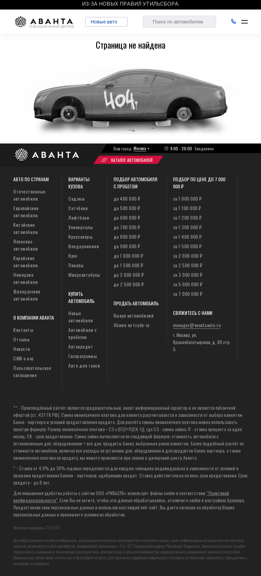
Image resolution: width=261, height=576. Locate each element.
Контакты (23, 329)
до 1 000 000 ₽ (128, 255)
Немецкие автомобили (25, 278)
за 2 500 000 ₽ (188, 265)
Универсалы (80, 227)
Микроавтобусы (84, 274)
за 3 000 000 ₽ (188, 274)
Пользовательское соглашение (32, 371)
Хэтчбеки (78, 207)
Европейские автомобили (26, 211)
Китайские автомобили (25, 228)
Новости (21, 348)
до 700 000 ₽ (127, 227)
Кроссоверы (80, 236)
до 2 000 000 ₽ (129, 274)
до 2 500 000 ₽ (129, 284)
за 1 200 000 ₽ (187, 217)
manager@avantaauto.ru (197, 324)
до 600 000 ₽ (127, 217)
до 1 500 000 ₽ (128, 265)
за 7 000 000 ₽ (188, 293)
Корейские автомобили (25, 261)
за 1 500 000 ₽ (187, 246)
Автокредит (80, 346)
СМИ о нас (23, 358)
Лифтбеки (78, 217)
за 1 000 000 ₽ (187, 198)
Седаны (76, 198)
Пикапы (76, 265)
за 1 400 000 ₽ (187, 236)
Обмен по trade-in (132, 324)
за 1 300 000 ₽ (187, 227)
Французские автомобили (26, 295)
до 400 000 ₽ (127, 198)
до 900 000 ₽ (127, 246)
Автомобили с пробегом (82, 333)
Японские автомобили (25, 245)
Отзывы (21, 339)
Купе (72, 255)
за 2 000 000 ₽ (188, 255)
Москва (140, 148)
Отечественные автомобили (29, 195)
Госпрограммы (82, 355)
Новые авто (106, 21)
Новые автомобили (80, 316)
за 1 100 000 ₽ (187, 207)
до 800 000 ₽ (127, 236)
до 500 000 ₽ (127, 207)
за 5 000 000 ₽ (188, 284)
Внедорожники (83, 246)
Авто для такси (84, 365)
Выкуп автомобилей (134, 315)
